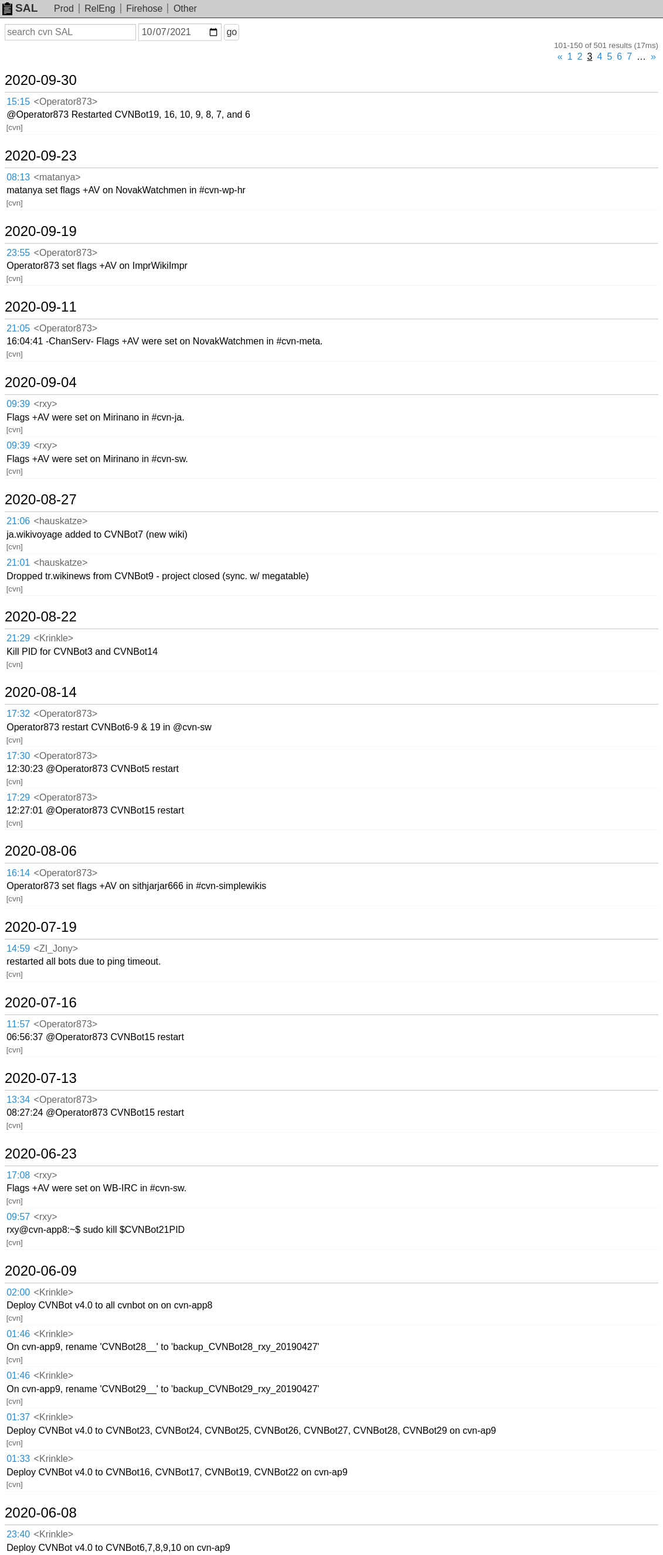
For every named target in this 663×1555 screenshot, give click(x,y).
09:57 (18, 1217)
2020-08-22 (41, 616)
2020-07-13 (41, 1078)
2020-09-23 (41, 155)
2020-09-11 (41, 307)
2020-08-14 (41, 692)
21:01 (18, 563)
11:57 (18, 1024)
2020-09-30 (41, 80)
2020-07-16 (41, 1002)
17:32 (18, 714)
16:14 (18, 873)
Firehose (144, 8)
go (231, 32)
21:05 (18, 328)
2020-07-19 (41, 927)
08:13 (18, 177)
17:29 (18, 797)
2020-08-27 (41, 499)
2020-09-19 (41, 231)
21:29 (18, 638)
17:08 (18, 1175)
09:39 (18, 404)
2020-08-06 (41, 851)
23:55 (18, 253)
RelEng (99, 8)
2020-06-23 (41, 1153)
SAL (20, 8)
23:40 (18, 1534)
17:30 (18, 756)
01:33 (18, 1459)
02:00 (18, 1292)
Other (185, 8)
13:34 (18, 1100)
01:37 (18, 1417)
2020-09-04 (41, 382)
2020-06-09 (41, 1271)
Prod (64, 8)
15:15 (18, 102)
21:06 (18, 521)
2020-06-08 (41, 1513)
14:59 (18, 948)
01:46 (18, 1334)
